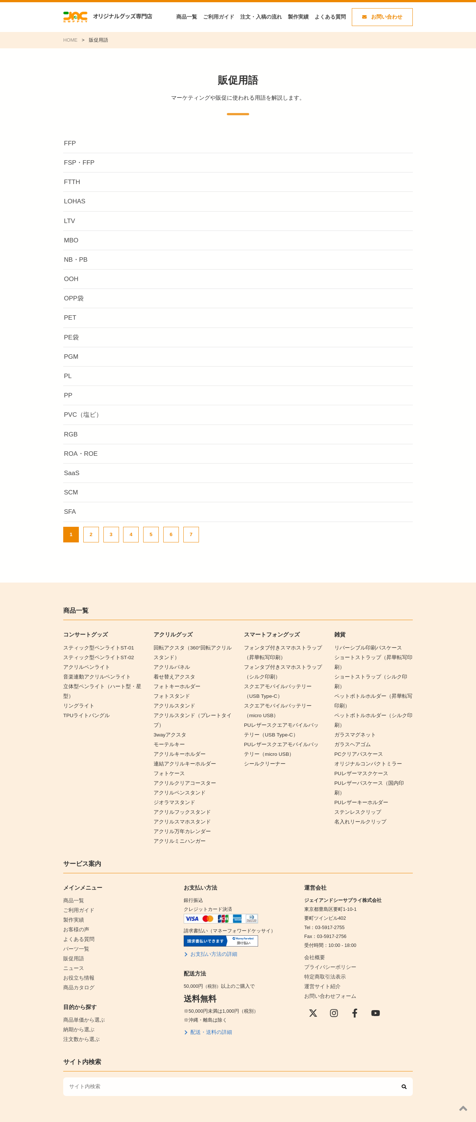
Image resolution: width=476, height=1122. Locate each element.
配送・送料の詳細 (209, 1017)
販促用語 (73, 940)
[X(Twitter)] (313, 996)
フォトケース (168, 764)
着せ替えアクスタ (173, 674)
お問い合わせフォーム (328, 979)
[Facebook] (355, 996)
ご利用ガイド (218, 17)
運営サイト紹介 (321, 970)
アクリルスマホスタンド (180, 809)
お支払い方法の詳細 (212, 940)
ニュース (73, 949)
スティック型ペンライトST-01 (96, 647)
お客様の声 (75, 913)
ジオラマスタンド (173, 791)
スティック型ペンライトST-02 (96, 656)
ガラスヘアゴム (351, 728)
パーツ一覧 (75, 931)
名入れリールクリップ (358, 791)
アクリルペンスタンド (178, 782)
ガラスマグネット (353, 719)
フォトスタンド (170, 692)
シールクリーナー (263, 755)
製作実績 (298, 17)
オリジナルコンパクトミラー (365, 746)
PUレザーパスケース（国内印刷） (371, 764)
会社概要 (314, 943)
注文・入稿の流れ (261, 17)
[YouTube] (376, 996)
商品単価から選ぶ (82, 999)
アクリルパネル (170, 665)
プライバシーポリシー (328, 952)
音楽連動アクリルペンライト (94, 674)
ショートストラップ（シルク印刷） (373, 674)
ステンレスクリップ (356, 782)
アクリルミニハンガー (178, 827)
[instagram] (334, 996)
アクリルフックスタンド (180, 800)
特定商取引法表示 (323, 961)
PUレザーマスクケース (359, 755)
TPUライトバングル (85, 710)
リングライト (77, 701)
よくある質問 (330, 17)
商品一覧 (186, 17)
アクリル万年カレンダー (180, 818)
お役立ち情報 (77, 958)
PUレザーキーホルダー (359, 773)
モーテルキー (168, 737)
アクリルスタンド (173, 701)
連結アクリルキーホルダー (183, 755)
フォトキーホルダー (175, 683)
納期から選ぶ (77, 1008)
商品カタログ (77, 967)
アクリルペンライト (85, 665)
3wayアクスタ (169, 728)
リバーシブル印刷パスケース (365, 647)
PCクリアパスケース (357, 737)
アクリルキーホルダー (178, 746)
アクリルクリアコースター (183, 773)
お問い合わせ (382, 17)
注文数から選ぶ (80, 1017)
